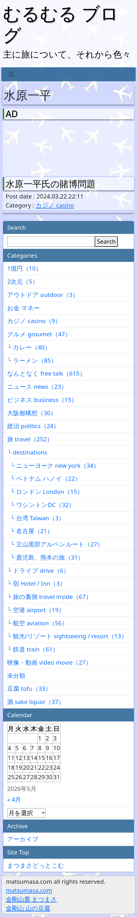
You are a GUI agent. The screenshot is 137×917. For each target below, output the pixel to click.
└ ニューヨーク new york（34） (53, 465)
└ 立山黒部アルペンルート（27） (55, 544)
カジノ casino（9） (34, 321)
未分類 (16, 676)
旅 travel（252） (30, 439)
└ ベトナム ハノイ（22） (44, 478)
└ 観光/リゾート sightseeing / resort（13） (67, 636)
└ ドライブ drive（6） (38, 570)
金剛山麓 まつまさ (31, 899)
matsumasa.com (29, 890)
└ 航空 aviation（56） (37, 623)
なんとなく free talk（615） (46, 373)
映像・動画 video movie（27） (49, 662)
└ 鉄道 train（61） (33, 649)
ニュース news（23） (37, 386)
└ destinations (27, 452)
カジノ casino (55, 205)
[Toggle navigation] (11, 74)
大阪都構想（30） (31, 413)
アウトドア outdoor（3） (43, 295)
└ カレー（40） (29, 347)
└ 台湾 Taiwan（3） (36, 518)
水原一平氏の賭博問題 (51, 184)
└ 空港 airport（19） (36, 610)
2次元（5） (22, 281)
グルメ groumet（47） (39, 334)
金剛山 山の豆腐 (28, 908)
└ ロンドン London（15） (45, 492)
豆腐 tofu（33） (29, 688)
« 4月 (14, 799)
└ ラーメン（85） (32, 360)
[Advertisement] (33, 147)
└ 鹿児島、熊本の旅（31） (45, 557)
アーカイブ (23, 839)
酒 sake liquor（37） (35, 702)
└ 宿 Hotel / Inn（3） (36, 583)
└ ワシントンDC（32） (41, 505)
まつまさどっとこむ (35, 865)
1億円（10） (24, 268)
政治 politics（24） (33, 426)
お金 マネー (23, 308)
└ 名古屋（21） (30, 531)
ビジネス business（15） (42, 400)
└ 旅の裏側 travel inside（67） (49, 597)
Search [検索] (106, 241)
